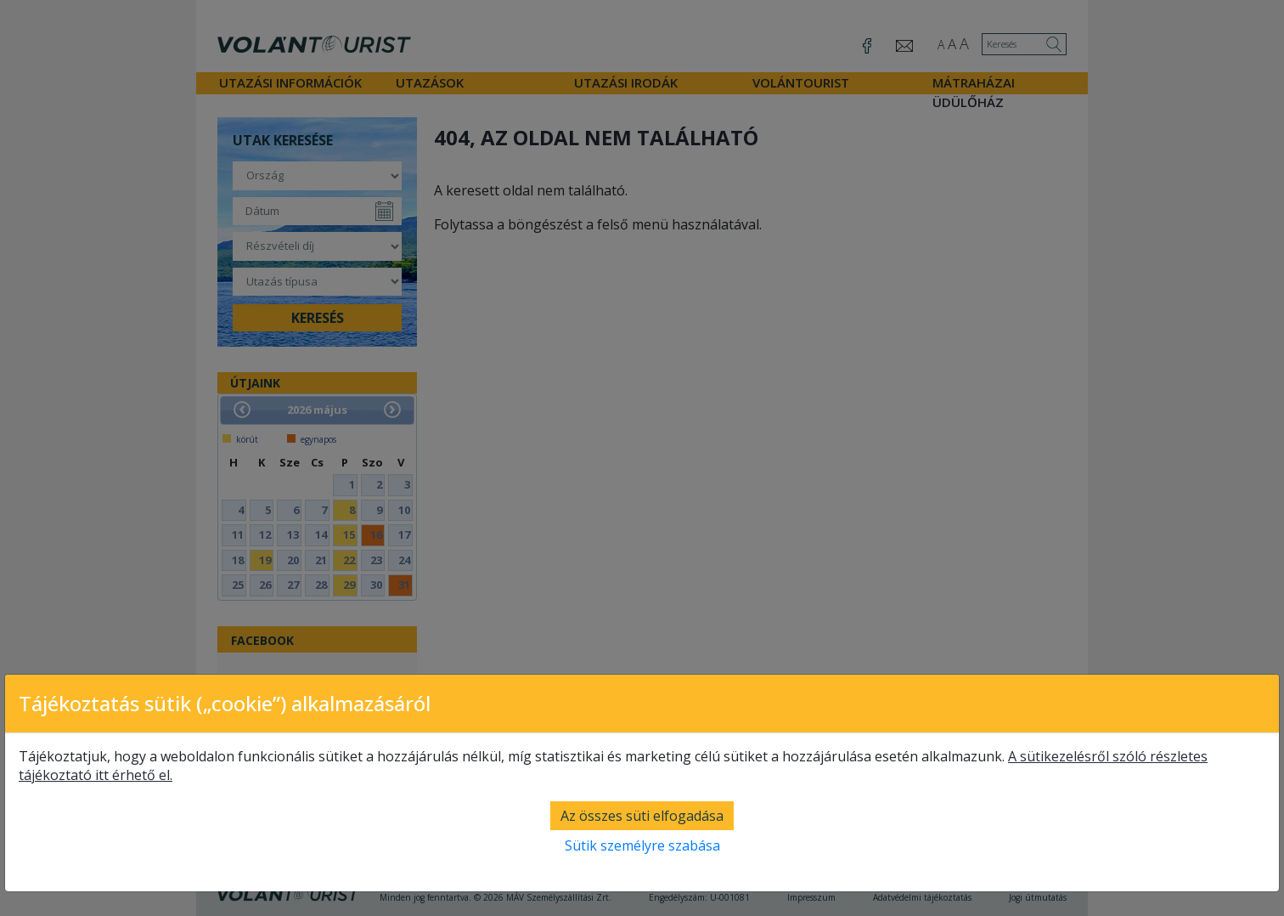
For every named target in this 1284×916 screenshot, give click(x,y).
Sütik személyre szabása (642, 845)
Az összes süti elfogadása (642, 815)
